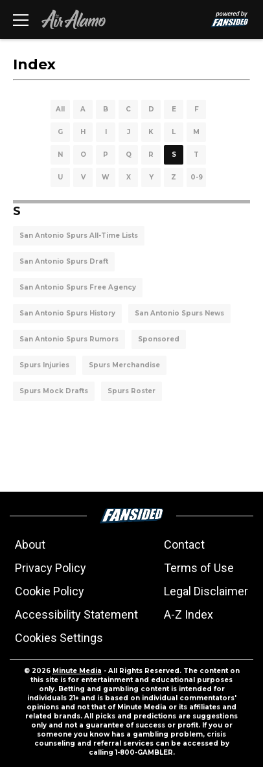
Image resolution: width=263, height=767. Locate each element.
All (60, 109)
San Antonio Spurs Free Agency (77, 287)
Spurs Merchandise (124, 365)
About (30, 544)
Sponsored (158, 339)
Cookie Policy (49, 591)
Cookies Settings (59, 638)
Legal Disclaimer (206, 591)
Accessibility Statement (76, 614)
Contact (184, 544)
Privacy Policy (50, 568)
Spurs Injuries (44, 365)
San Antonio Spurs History (67, 313)
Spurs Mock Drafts (53, 391)
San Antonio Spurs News (179, 313)
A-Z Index (188, 614)
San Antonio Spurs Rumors (69, 339)
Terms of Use (199, 568)
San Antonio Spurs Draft (63, 261)
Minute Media (77, 671)
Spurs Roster (131, 391)
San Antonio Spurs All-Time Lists (78, 235)
